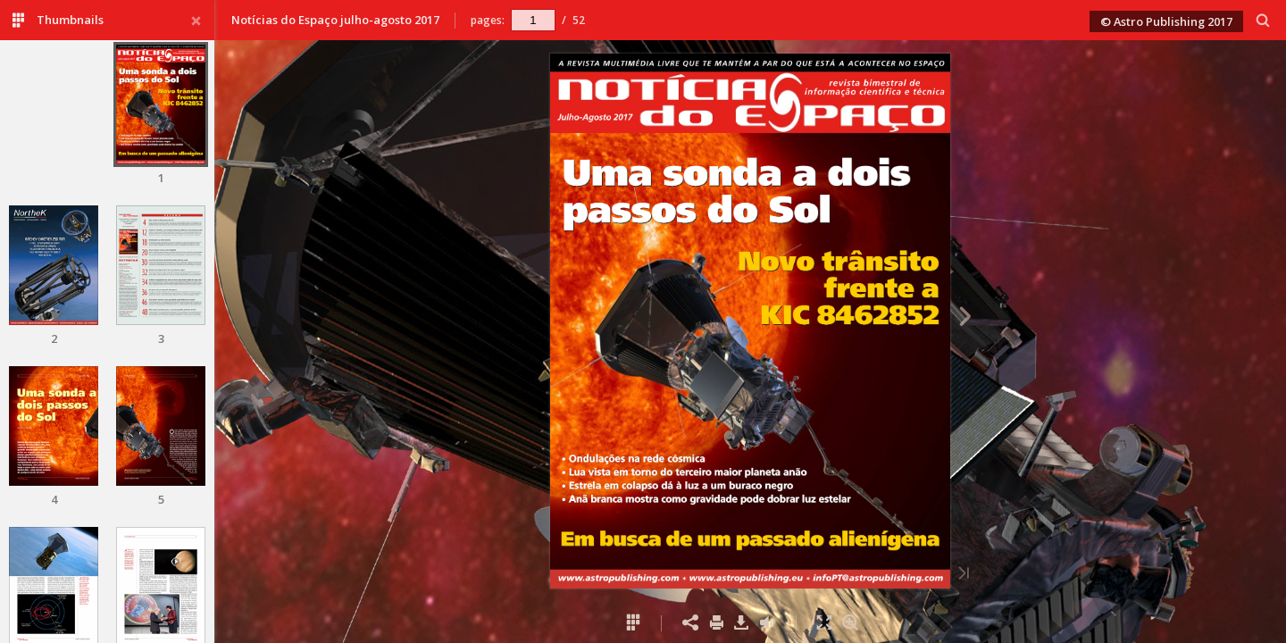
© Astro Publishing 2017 (1166, 21)
